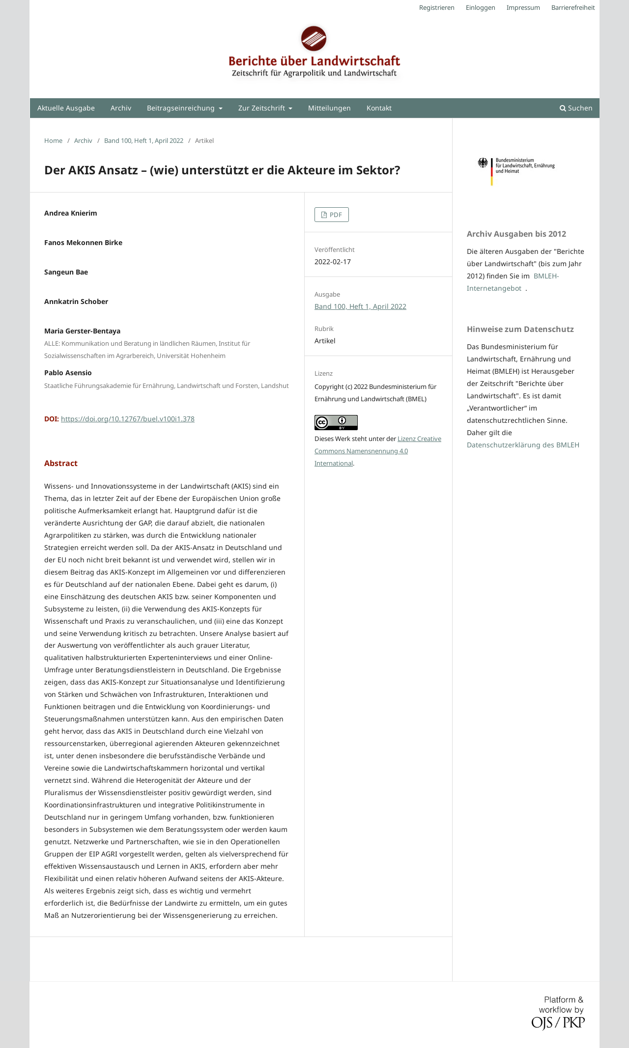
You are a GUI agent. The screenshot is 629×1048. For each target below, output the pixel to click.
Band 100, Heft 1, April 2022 (143, 140)
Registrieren (437, 7)
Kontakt (379, 107)
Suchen (576, 107)
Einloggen (480, 7)
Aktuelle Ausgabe (66, 107)
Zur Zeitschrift (262, 107)
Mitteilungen (329, 107)
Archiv (121, 107)
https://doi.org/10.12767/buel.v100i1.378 (128, 418)
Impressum (523, 7)
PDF (335, 214)
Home (53, 140)
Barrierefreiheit (573, 7)
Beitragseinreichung (182, 107)
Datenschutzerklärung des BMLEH (523, 444)
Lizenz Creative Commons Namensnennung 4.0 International (377, 451)
